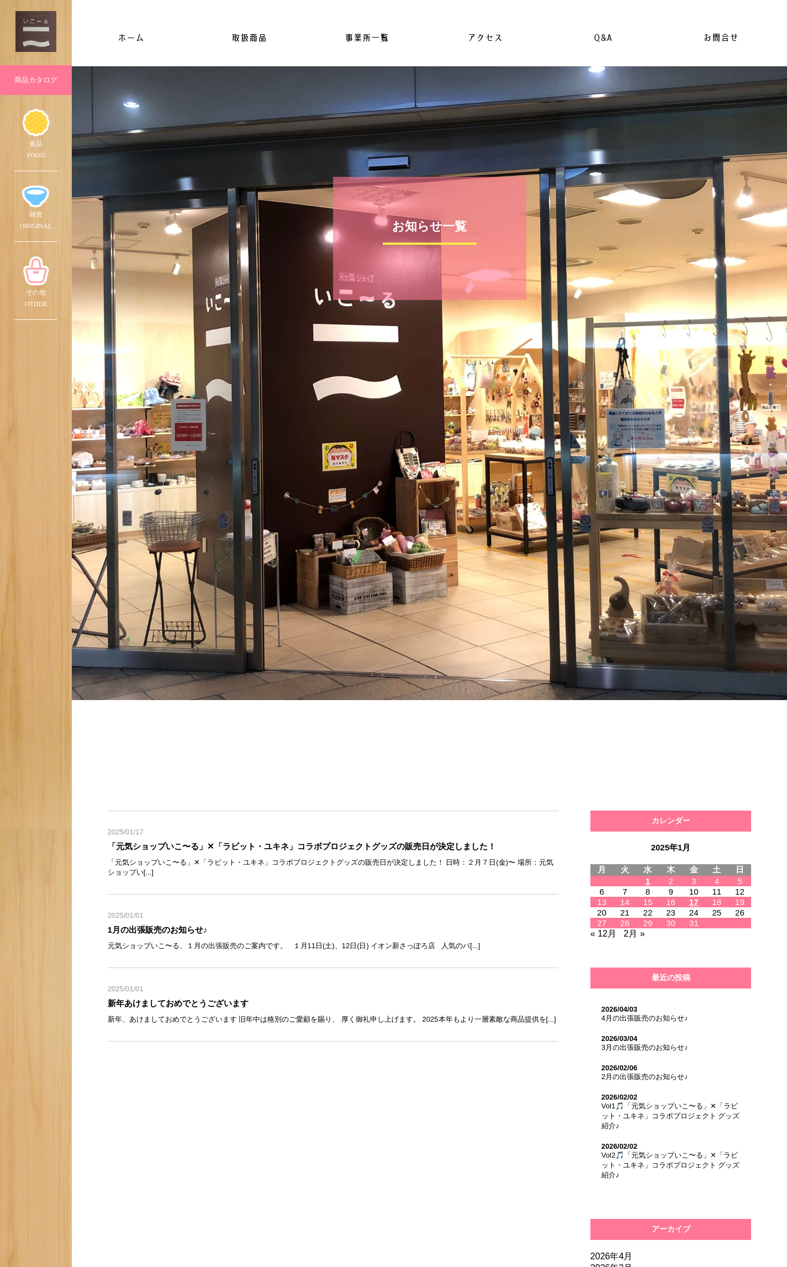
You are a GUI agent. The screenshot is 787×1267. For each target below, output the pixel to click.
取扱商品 (249, 37)
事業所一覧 (367, 37)
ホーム (131, 37)
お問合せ (720, 37)
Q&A (603, 37)
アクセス (485, 37)
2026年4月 (611, 1256)
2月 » (634, 933)
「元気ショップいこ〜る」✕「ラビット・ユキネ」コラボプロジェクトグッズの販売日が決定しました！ (302, 846)
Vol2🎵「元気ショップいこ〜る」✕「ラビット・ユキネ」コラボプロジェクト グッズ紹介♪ (670, 1165)
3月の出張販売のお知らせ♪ (644, 1047)
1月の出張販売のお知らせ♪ (158, 929)
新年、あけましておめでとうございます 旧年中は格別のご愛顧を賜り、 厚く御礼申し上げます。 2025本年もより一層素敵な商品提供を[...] (332, 1019)
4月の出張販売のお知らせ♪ (644, 1018)
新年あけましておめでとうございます (178, 1003)
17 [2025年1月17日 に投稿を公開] (694, 902)
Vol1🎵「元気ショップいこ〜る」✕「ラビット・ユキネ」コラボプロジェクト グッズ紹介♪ (670, 1116)
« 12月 (603, 933)
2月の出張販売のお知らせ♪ (644, 1077)
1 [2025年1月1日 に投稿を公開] (648, 881)
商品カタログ (35, 80)
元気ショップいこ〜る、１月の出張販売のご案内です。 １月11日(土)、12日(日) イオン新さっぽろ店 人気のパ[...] (294, 946)
